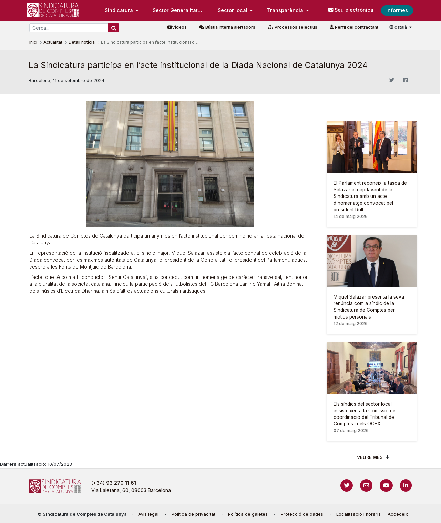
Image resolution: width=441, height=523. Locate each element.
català (398, 27)
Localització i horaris (358, 514)
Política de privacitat (193, 514)
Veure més (370, 457)
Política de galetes (248, 514)
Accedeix (398, 514)
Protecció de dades (302, 514)
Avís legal (148, 514)
